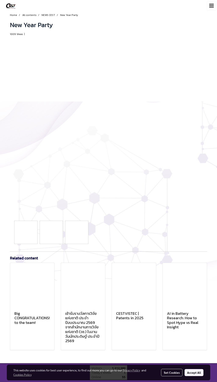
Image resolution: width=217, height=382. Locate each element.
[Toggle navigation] (211, 6)
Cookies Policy (22, 374)
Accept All (194, 372)
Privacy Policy (131, 370)
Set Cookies (172, 372)
